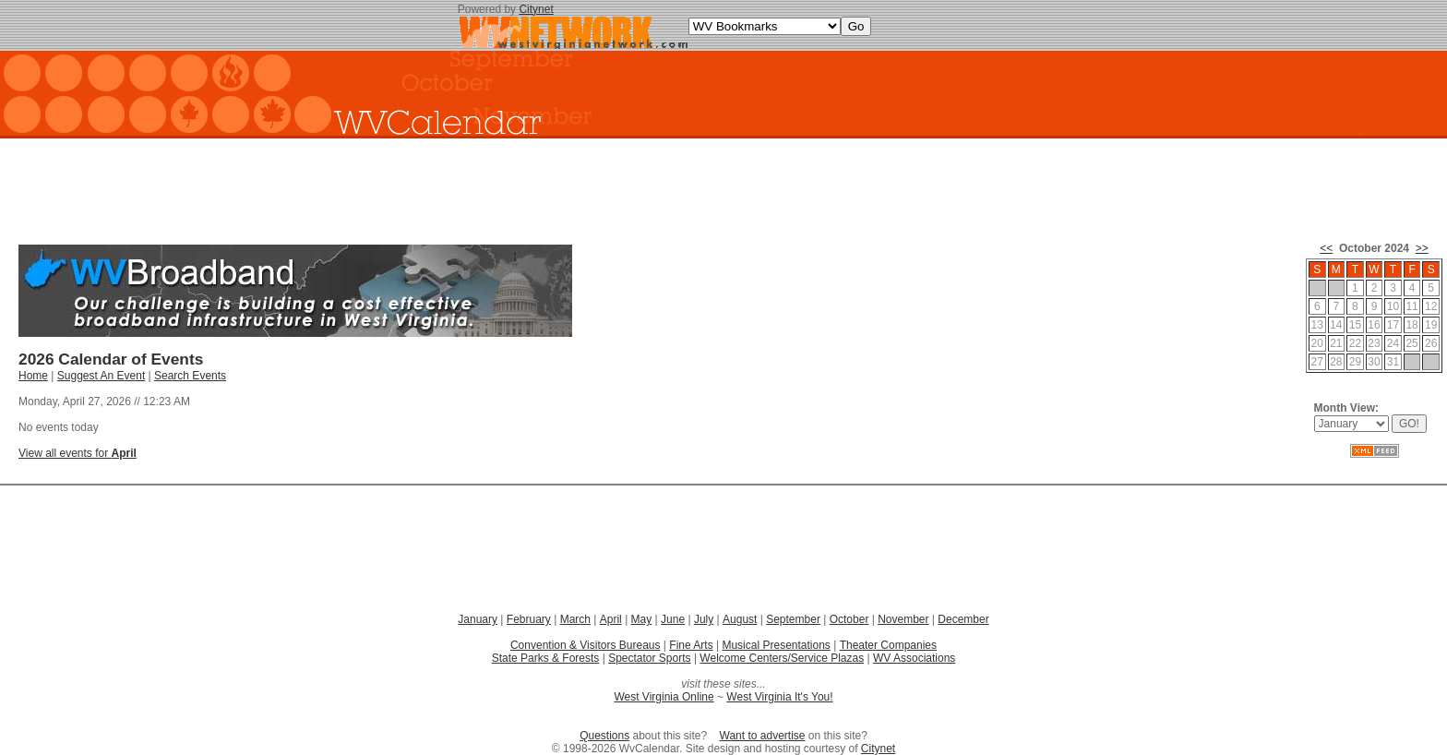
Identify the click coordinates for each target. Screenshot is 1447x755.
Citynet (536, 9)
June (673, 619)
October (849, 619)
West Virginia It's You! (779, 696)
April (611, 619)
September (793, 619)
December (963, 619)
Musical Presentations (776, 645)
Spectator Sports (649, 658)
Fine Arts (690, 645)
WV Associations (914, 658)
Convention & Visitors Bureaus (585, 645)
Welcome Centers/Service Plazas (782, 658)
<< (1326, 248)
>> (1422, 248)
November (903, 619)
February (529, 619)
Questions (604, 735)
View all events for (77, 453)
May (641, 619)
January (477, 619)
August (740, 619)
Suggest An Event (101, 375)
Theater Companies (888, 645)
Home (33, 375)
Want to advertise (763, 735)
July (703, 619)
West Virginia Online (663, 696)
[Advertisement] (723, 184)
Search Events (190, 375)
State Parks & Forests (546, 658)
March (575, 619)
